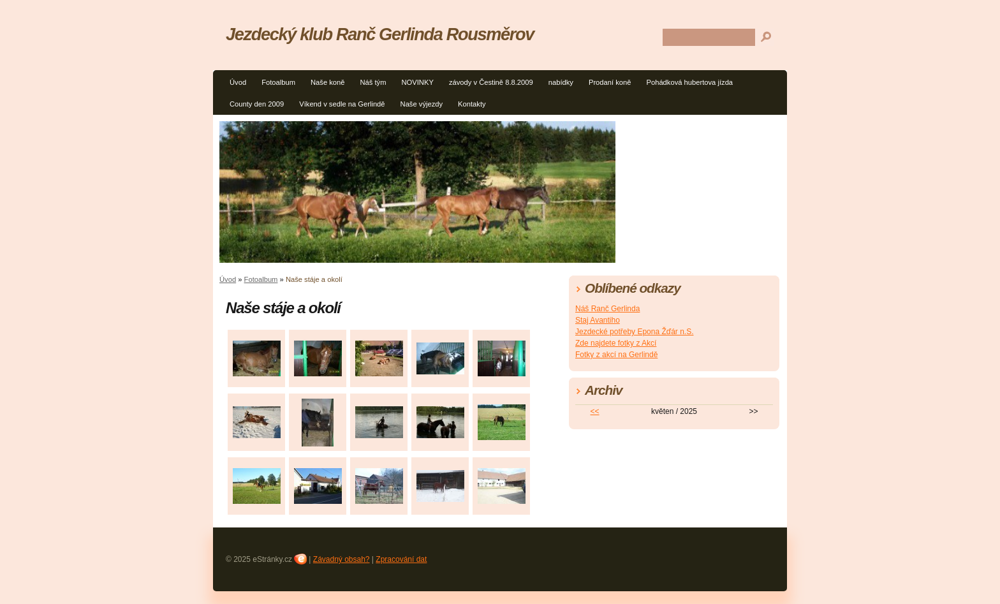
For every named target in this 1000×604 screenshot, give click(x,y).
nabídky (560, 82)
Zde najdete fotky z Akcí (615, 343)
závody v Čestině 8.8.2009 (491, 82)
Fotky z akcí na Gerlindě (616, 354)
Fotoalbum (278, 82)
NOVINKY (418, 82)
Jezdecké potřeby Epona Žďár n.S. (634, 331)
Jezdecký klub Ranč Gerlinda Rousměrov (380, 34)
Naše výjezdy (422, 104)
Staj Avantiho (597, 320)
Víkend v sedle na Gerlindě (342, 104)
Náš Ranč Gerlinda (607, 308)
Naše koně (328, 82)
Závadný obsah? (341, 559)
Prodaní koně (610, 82)
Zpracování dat (401, 559)
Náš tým (373, 82)
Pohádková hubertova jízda (689, 82)
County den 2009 (257, 104)
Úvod (238, 82)
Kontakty (472, 104)
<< (595, 411)
